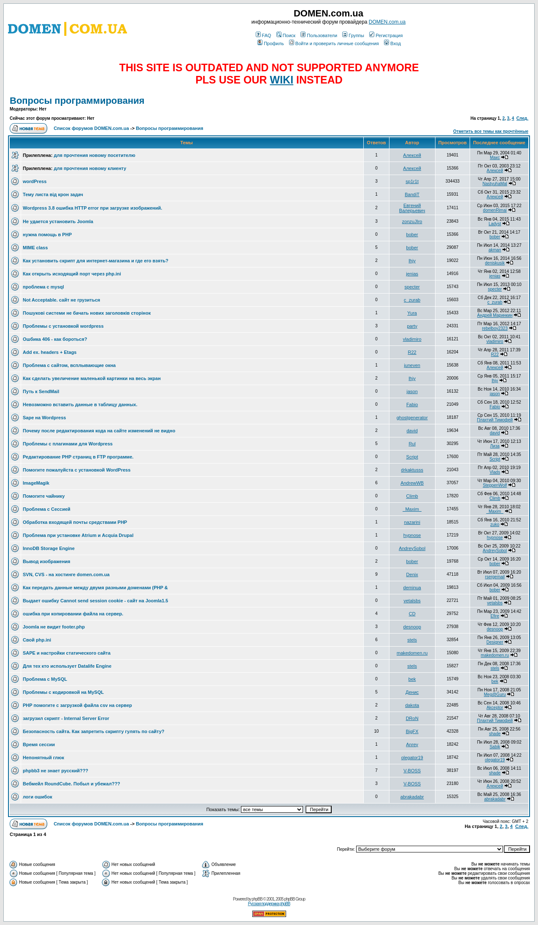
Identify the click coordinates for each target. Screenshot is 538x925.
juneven (412, 365)
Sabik (494, 746)
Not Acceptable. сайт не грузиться (61, 299)
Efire (494, 616)
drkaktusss (412, 469)
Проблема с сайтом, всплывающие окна (69, 365)
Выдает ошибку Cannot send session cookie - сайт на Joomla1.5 (95, 600)
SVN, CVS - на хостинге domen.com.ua (66, 574)
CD (412, 613)
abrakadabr (412, 796)
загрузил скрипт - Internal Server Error (66, 718)
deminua (412, 587)
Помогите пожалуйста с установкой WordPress (76, 469)
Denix (412, 574)
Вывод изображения (46, 561)
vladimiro (412, 339)
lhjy (412, 260)
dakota (412, 705)
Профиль (270, 43)
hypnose (412, 535)
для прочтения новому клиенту (90, 168)
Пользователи (318, 35)
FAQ (263, 35)
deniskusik (495, 263)
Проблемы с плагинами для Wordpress (68, 443)
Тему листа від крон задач (53, 194)
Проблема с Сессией (46, 509)
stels (412, 639)
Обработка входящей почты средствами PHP (75, 522)
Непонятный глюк (43, 757)
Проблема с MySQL (45, 679)
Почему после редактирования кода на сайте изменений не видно (99, 430)
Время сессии (39, 744)
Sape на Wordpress (44, 417)
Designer (495, 642)
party (412, 326)
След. (522, 118)
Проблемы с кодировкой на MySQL (63, 692)
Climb (412, 496)
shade (494, 733)
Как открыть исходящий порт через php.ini (72, 273)
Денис (412, 692)
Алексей (412, 155)
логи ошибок (37, 796)
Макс (495, 157)
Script (412, 456)
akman (495, 250)
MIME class (35, 247)
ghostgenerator (412, 417)
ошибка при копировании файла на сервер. (73, 613)
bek (412, 679)
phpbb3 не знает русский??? (55, 770)
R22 (412, 352)
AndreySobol (412, 548)
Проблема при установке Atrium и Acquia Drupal (78, 535)
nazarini (412, 522)
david (412, 430)
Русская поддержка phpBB (269, 903)
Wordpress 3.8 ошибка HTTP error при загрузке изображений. (92, 207)
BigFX (412, 731)
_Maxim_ (412, 509)
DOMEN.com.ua (387, 22)
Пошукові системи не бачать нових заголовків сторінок (87, 313)
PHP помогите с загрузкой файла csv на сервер (77, 705)
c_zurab (412, 299)
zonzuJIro (412, 221)
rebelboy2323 (495, 328)
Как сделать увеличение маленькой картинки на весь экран (92, 378)
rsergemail (495, 576)
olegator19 (412, 757)
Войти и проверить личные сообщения (334, 43)
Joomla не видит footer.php (54, 626)
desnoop (412, 626)
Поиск (285, 35)
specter (412, 286)
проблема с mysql (43, 286)
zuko (494, 524)
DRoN (412, 718)
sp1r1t (412, 181)
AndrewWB (412, 482)
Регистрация (386, 35)
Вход (392, 43)
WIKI (282, 80)
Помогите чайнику (44, 496)
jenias (412, 273)
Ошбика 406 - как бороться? (55, 339)
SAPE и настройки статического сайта (67, 652)
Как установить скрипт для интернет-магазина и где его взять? (95, 260)
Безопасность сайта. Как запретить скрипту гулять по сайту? (94, 731)
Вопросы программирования (77, 100)
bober (412, 234)
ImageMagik (36, 482)
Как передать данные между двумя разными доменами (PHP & (95, 587)
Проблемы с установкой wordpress (63, 326)
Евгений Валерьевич (412, 208)
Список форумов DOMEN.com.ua (91, 128)
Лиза (495, 446)
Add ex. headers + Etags (49, 352)
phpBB (257, 899)
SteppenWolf (495, 485)
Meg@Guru (495, 694)
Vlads (494, 472)
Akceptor (495, 707)
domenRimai (495, 210)
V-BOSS (412, 770)
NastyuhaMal (494, 183)
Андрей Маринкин (495, 315)
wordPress (34, 181)
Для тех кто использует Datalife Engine (67, 666)
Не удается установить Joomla (58, 221)
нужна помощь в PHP (47, 234)
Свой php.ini (37, 639)
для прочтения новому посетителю (94, 155)
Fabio (412, 404)
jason (412, 391)
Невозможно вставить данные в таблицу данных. (80, 404)
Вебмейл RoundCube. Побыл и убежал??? (71, 783)
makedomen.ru (412, 652)
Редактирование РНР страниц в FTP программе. (78, 456)
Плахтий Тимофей (495, 420)
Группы (353, 35)
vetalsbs (411, 600)
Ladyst (495, 223)
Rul (412, 443)
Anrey (412, 744)
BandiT (412, 194)
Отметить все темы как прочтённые (490, 131)
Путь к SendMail (41, 391)
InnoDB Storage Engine (49, 548)
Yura (412, 313)
